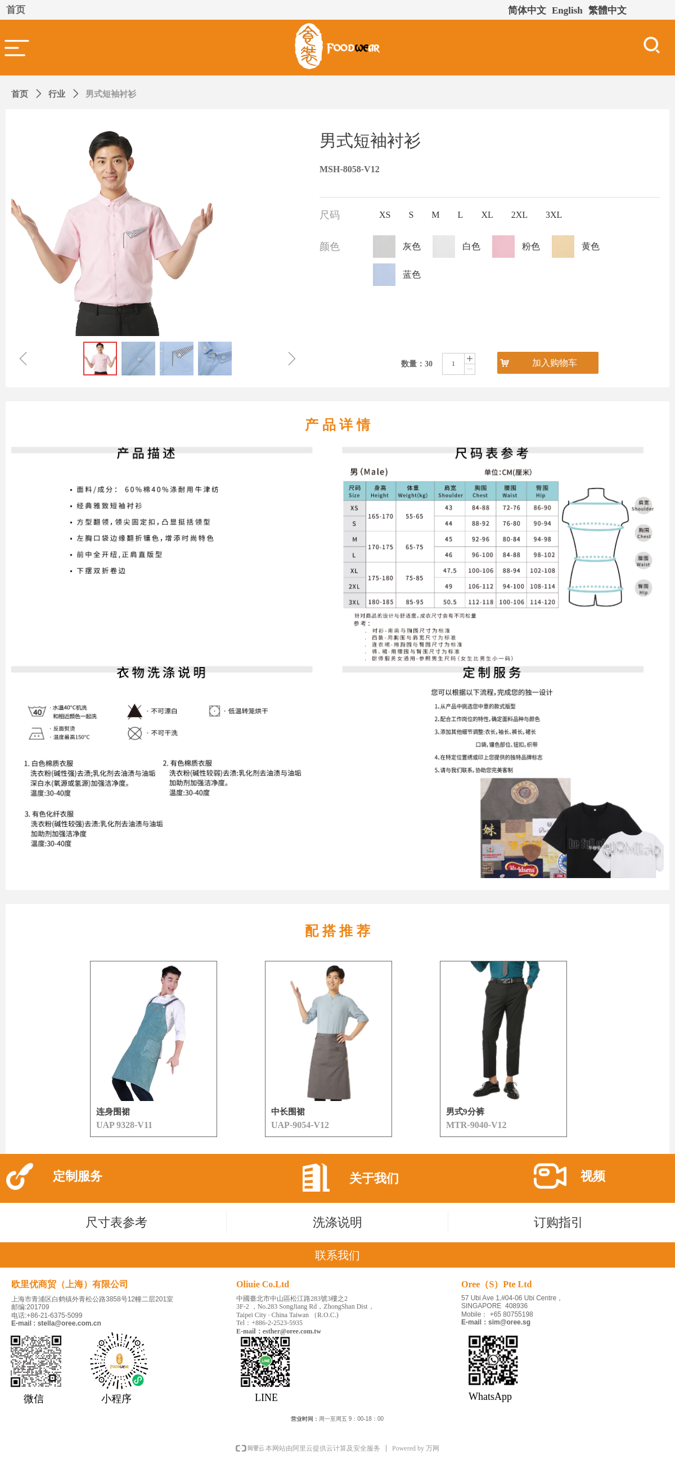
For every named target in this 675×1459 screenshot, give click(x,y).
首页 (19, 94)
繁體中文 (607, 10)
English (567, 10)
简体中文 (527, 10)
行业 (56, 94)
